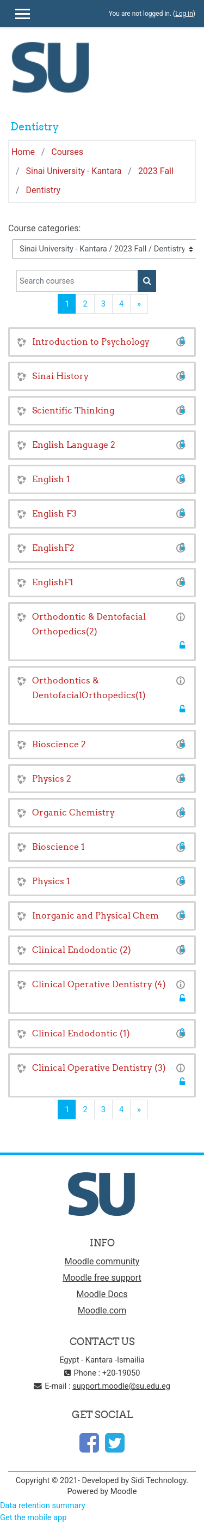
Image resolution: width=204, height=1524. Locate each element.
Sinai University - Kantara (74, 171)
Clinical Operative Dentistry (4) (99, 984)
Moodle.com (102, 1310)
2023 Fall (156, 171)
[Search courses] (77, 281)
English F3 (54, 513)
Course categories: (44, 228)
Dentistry (43, 190)
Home (23, 152)
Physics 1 (51, 880)
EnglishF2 (53, 547)
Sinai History (60, 375)
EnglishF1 (52, 582)
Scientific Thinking (73, 410)
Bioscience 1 (58, 846)
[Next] (139, 304)
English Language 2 (73, 444)
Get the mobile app (33, 1517)
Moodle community (102, 1261)
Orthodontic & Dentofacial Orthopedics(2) (89, 624)
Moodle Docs (102, 1294)
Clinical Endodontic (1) (81, 1033)
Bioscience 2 (59, 744)
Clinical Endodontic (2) (81, 949)
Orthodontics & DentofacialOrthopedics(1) (89, 687)
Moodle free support (102, 1278)
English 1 (51, 478)
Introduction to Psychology (91, 341)
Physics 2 (51, 778)
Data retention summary (42, 1505)
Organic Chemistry (73, 812)
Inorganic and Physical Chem (95, 915)
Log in (184, 13)
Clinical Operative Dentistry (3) (99, 1067)
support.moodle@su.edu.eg (121, 1386)
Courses (67, 152)
